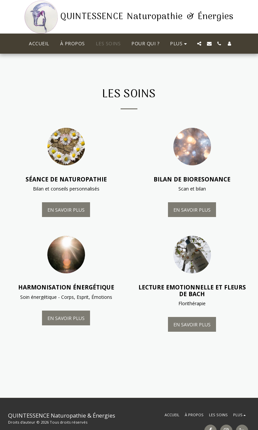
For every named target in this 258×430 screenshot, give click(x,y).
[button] (199, 43)
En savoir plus (66, 210)
